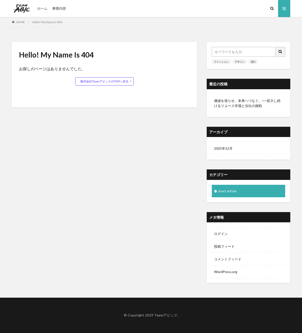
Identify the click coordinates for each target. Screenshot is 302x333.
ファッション (221, 61)
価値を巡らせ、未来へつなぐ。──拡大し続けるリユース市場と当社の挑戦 (247, 103)
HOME (20, 22)
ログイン (221, 234)
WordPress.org (225, 272)
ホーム (42, 8)
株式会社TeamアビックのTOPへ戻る (104, 81)
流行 (253, 61)
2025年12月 (223, 148)
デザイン (240, 61)
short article (227, 191)
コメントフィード (227, 259)
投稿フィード (224, 246)
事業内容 (59, 8)
